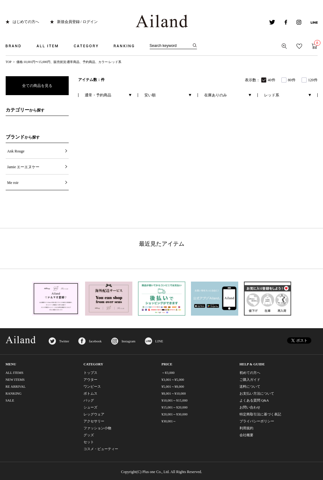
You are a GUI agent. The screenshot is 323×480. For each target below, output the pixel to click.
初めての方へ (249, 372)
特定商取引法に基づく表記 (260, 414)
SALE (10, 400)
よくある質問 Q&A (254, 400)
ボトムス (90, 393)
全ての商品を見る (37, 85)
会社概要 (246, 435)
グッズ (89, 435)
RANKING (14, 393)
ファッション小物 (97, 428)
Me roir (13, 182)
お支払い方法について (256, 393)
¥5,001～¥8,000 (173, 386)
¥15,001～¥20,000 (175, 407)
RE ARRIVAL (16, 386)
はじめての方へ (26, 22)
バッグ (89, 400)
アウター (90, 379)
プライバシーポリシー (256, 421)
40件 (271, 80)
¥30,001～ (169, 421)
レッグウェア (94, 414)
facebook (95, 341)
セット (89, 442)
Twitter (64, 341)
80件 (292, 80)
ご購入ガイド (249, 379)
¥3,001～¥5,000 (173, 379)
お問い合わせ (249, 407)
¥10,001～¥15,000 (175, 400)
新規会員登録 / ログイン (77, 22)
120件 (313, 80)
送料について (249, 386)
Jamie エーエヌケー (23, 167)
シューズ (90, 407)
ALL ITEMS (15, 372)
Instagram (129, 341)
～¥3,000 (168, 372)
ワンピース (92, 386)
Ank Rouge (16, 151)
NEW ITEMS (15, 379)
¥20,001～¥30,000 (175, 414)
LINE (159, 341)
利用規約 (246, 428)
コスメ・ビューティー (101, 449)
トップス (90, 372)
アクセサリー (94, 421)
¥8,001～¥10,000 (174, 393)
